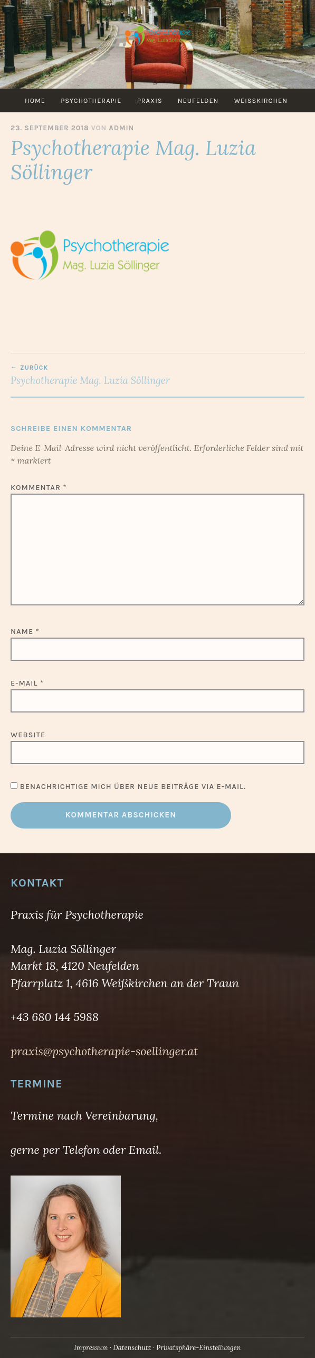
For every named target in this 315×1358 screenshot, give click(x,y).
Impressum (91, 1347)
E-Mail (27, 683)
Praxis (150, 100)
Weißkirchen (261, 100)
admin (121, 128)
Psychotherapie (91, 100)
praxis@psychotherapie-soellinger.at (104, 1051)
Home (35, 100)
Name (25, 631)
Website (28, 734)
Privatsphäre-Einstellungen (198, 1347)
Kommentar (38, 487)
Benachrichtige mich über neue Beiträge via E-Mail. (133, 786)
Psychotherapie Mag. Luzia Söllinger (157, 375)
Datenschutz (132, 1347)
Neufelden (198, 100)
